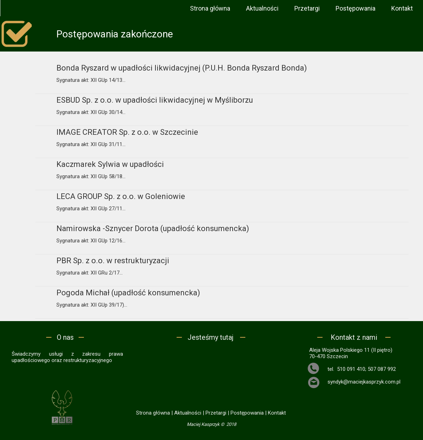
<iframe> (211, 374)
